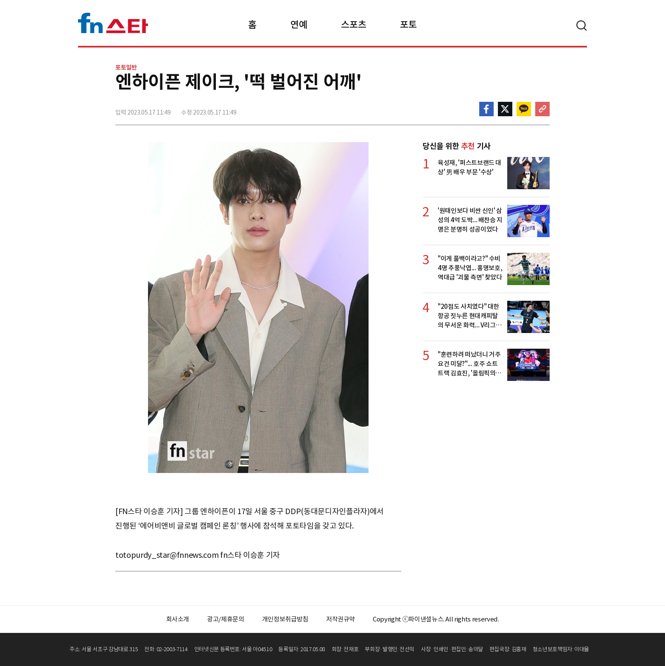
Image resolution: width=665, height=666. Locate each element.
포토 (408, 25)
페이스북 (486, 109)
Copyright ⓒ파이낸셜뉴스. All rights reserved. (436, 619)
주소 (542, 109)
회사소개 (178, 619)
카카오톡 (524, 109)
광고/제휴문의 (225, 619)
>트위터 (505, 109)
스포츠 (353, 25)
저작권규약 (340, 619)
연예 (299, 25)
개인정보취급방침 (285, 619)
